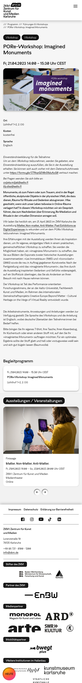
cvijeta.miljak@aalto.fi (15, 182)
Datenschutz (31, 509)
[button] (41, 89)
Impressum (14, 509)
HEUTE (9, 673)
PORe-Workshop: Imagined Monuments (30, 377)
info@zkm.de (10, 552)
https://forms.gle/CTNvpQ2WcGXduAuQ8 (34, 172)
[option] (41, 446)
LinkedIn (59, 519)
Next (45, 492)
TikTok (50, 519)
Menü (75, 6)
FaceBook (22, 519)
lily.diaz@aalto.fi (12, 186)
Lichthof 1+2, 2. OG (13, 124)
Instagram (32, 519)
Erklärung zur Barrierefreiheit (57, 509)
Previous (37, 492)
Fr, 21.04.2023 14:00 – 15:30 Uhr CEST (27, 372)
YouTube (41, 519)
